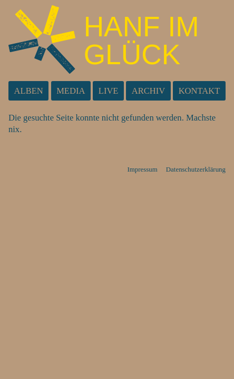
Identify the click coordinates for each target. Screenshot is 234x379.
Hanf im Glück (141, 40)
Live (109, 91)
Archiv (148, 91)
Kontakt (199, 91)
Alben (28, 91)
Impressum (142, 169)
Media (70, 91)
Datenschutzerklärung (196, 169)
